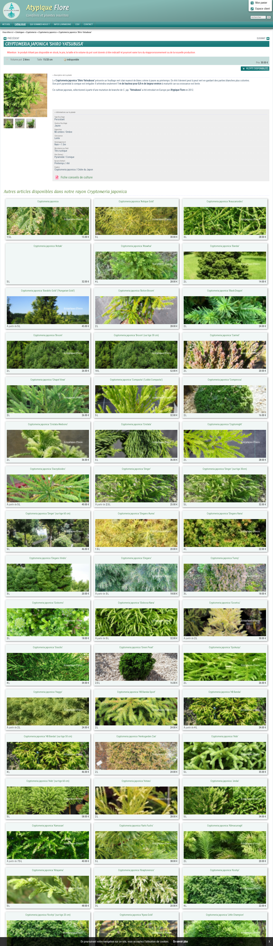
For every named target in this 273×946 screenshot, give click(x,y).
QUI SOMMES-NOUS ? (40, 24)
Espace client (260, 8)
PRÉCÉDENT (11, 38)
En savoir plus (180, 941)
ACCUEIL (6, 24)
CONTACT (88, 24)
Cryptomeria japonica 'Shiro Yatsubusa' (74, 32)
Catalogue (19, 32)
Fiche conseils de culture (73, 177)
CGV (77, 24)
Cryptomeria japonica (47, 32)
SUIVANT (263, 38)
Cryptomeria (31, 32)
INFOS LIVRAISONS (62, 24)
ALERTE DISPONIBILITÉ (255, 68)
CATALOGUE (20, 24)
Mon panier (259, 2)
